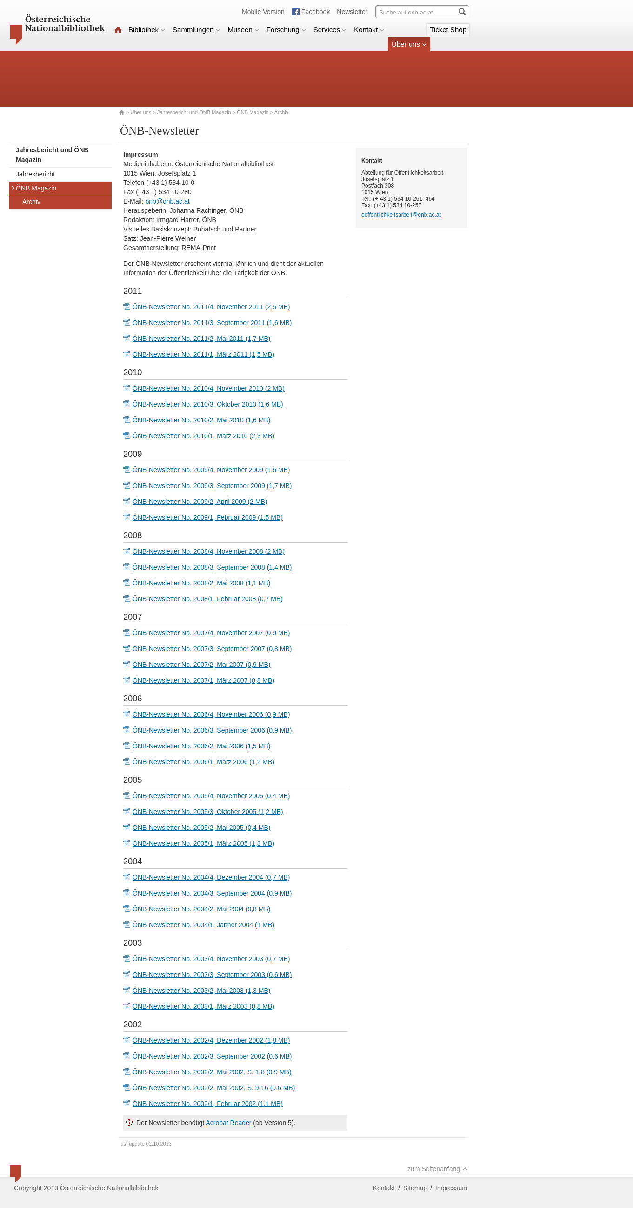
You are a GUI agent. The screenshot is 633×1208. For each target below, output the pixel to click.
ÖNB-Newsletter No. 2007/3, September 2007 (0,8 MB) (212, 648)
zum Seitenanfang (437, 1169)
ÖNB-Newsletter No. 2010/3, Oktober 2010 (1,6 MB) (208, 404)
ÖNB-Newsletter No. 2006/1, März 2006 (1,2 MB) (203, 762)
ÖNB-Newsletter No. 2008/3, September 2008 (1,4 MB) (212, 567)
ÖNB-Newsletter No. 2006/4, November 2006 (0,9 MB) (211, 714)
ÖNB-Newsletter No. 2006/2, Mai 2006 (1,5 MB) (201, 746)
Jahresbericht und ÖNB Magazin (194, 112)
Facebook (315, 11)
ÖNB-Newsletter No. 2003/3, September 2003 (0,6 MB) (212, 974)
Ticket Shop (448, 30)
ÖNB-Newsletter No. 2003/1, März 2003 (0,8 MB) (203, 1006)
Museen (243, 30)
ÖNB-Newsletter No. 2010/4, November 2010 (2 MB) (209, 388)
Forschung (286, 30)
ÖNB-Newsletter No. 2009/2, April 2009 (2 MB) (200, 501)
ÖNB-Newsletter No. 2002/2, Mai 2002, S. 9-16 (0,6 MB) (214, 1088)
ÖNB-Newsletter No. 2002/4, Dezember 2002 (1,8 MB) (211, 1040)
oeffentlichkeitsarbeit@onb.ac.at (401, 214)
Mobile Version (263, 11)
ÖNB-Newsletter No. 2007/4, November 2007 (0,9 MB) (211, 633)
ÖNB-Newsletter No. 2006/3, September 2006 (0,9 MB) (212, 730)
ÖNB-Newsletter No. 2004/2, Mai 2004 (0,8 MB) (201, 909)
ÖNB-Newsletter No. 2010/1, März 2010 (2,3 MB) (203, 436)
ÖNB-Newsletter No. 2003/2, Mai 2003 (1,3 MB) (201, 990)
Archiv (31, 201)
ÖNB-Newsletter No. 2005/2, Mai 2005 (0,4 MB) (201, 827)
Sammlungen (196, 30)
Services (330, 30)
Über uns (409, 44)
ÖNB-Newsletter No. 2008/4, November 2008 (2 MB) (209, 551)
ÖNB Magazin (252, 112)
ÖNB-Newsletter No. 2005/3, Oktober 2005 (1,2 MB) (208, 811)
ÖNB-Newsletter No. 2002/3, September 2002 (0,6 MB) (212, 1056)
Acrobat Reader (228, 1123)
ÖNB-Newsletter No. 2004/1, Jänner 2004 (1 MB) (203, 925)
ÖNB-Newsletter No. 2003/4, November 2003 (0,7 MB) (211, 959)
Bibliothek (146, 30)
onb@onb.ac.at (167, 201)
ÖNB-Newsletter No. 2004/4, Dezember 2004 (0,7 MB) (211, 877)
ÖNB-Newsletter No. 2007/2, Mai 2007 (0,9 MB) (201, 664)
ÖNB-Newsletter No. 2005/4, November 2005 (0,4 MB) (211, 796)
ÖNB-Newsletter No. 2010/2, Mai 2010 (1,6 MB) (201, 420)
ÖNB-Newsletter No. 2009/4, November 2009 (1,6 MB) (211, 470)
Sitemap (415, 1188)
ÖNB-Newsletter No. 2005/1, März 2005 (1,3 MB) (203, 843)
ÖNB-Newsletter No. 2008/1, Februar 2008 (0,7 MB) (208, 599)
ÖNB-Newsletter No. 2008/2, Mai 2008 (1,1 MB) (201, 583)
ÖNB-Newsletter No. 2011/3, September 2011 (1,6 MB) (212, 322)
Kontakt (369, 30)
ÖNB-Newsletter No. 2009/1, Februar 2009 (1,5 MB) (208, 517)
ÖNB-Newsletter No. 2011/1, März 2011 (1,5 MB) (203, 354)
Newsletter (352, 11)
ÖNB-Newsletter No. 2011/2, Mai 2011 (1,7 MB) (201, 338)
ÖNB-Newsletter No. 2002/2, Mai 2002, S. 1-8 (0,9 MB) (212, 1072)
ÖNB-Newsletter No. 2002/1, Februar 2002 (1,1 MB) (208, 1103)
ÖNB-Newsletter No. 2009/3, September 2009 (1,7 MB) (212, 485)
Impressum (451, 1188)
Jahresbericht (35, 174)
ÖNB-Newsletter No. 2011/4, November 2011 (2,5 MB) (211, 307)
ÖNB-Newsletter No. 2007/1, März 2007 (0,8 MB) (203, 680)
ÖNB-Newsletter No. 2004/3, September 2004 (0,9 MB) (212, 893)
